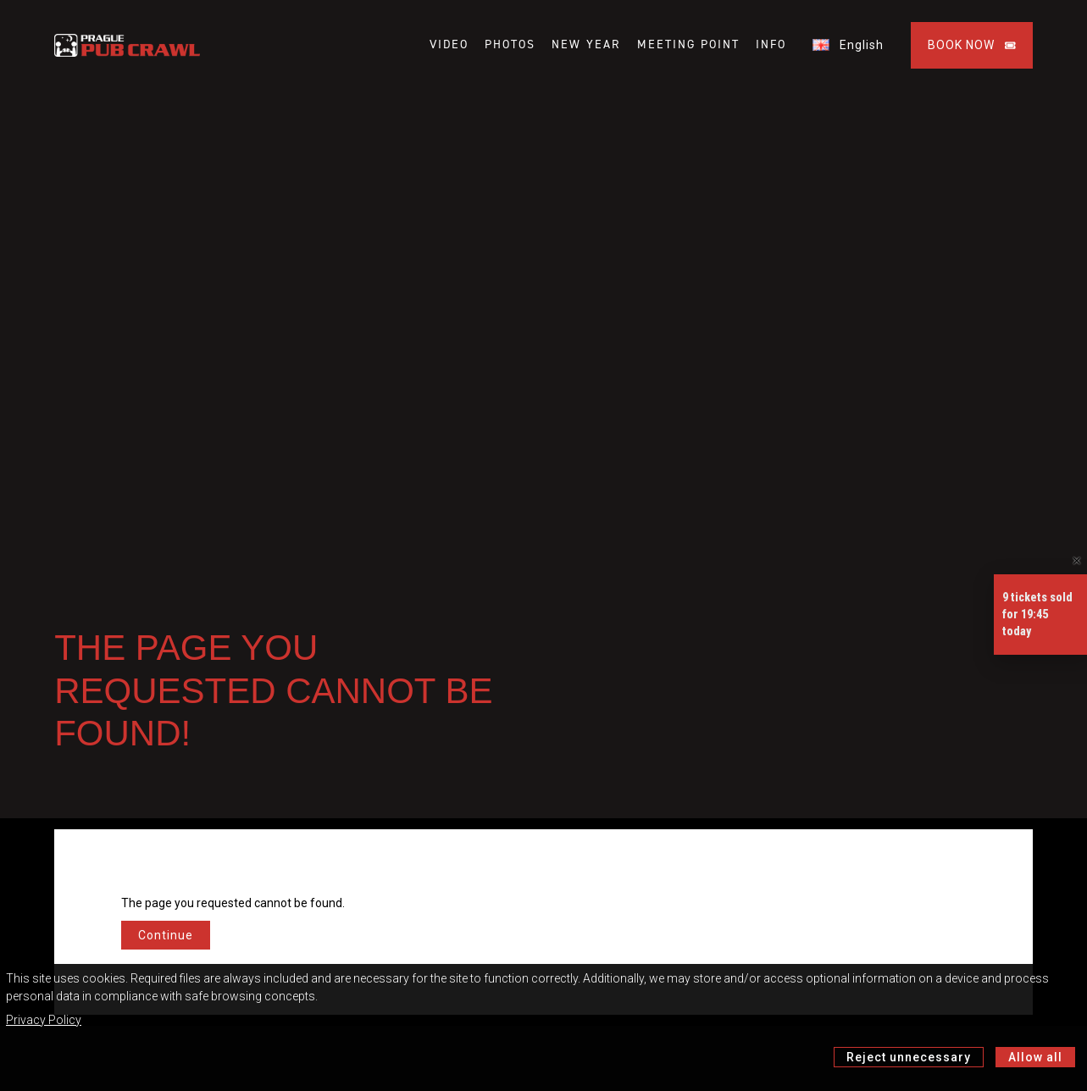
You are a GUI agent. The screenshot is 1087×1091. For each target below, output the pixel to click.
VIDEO (449, 45)
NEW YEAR (586, 45)
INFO (771, 45)
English (848, 45)
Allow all (1035, 1057)
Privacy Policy (43, 1020)
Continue (165, 935)
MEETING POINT (688, 45)
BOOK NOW (972, 45)
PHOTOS (510, 45)
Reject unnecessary (908, 1057)
